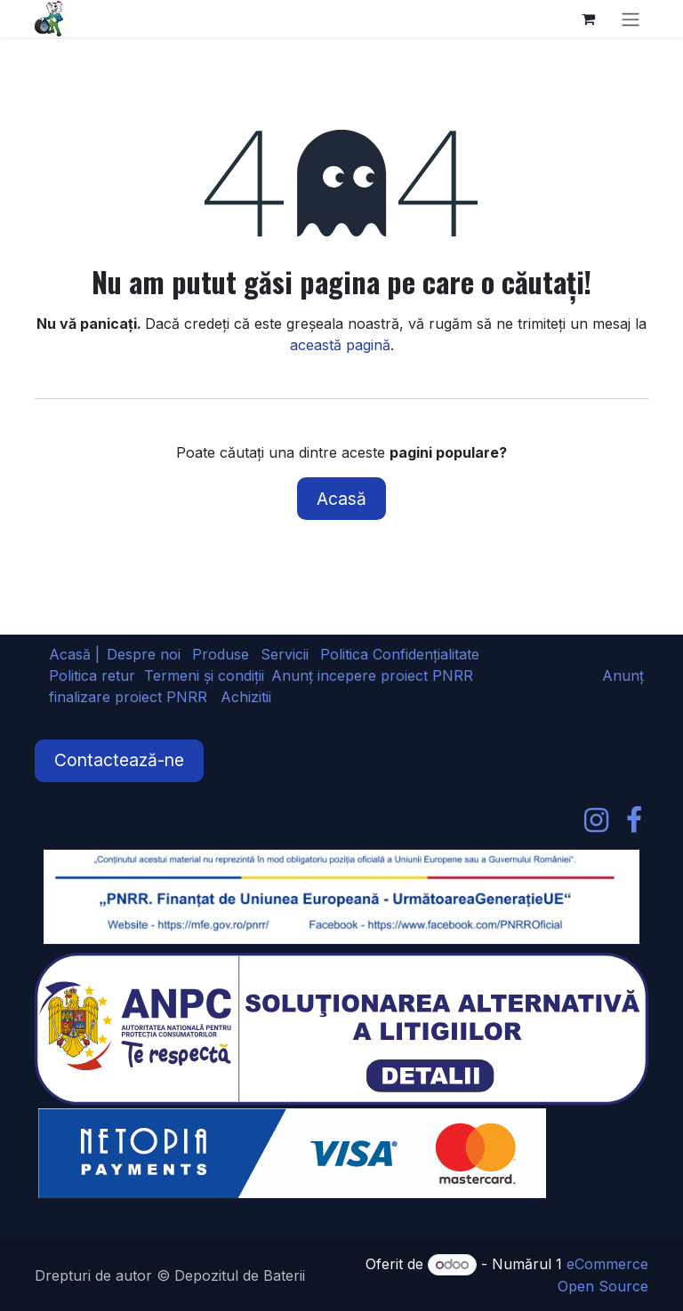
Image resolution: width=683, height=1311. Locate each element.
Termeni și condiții (204, 675)
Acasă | (74, 654)
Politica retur (92, 675)
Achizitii (246, 697)
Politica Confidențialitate (399, 654)
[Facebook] (634, 820)
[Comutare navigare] (630, 18)
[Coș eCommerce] (588, 18)
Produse (220, 654)
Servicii (285, 654)
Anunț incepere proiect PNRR (372, 675)
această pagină (340, 345)
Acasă (341, 498)
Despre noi (144, 654)
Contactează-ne (119, 760)
